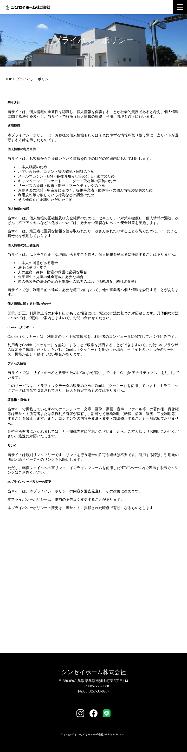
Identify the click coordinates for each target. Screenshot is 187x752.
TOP (8, 79)
